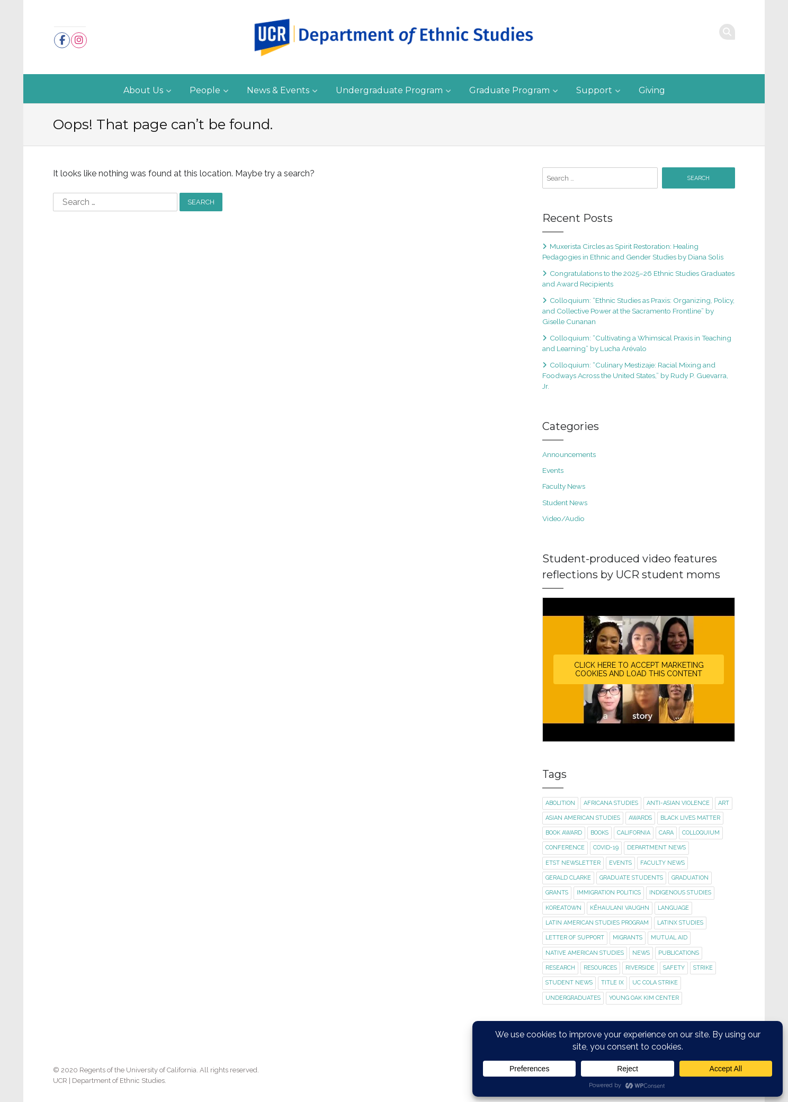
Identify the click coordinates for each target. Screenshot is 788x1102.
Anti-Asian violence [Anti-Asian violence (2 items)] (678, 803)
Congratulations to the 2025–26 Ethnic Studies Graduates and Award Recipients (638, 278)
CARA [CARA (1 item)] (666, 832)
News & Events (278, 90)
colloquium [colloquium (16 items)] (701, 832)
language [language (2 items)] (673, 907)
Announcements (569, 454)
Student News (564, 502)
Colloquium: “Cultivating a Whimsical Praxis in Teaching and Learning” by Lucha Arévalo (636, 343)
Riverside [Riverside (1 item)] (640, 967)
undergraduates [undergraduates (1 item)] (573, 998)
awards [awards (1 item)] (640, 817)
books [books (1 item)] (599, 832)
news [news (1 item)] (641, 952)
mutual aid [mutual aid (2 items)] (669, 937)
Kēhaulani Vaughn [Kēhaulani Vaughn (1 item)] (619, 907)
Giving (652, 90)
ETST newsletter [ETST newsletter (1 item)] (573, 862)
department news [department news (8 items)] (656, 847)
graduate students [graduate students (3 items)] (631, 877)
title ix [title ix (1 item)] (612, 982)
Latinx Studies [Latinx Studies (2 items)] (680, 922)
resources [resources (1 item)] (600, 967)
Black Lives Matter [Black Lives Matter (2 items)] (690, 817)
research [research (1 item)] (560, 967)
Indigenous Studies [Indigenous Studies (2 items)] (680, 892)
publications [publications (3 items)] (678, 952)
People (205, 90)
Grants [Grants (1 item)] (556, 892)
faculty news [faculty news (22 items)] (662, 862)
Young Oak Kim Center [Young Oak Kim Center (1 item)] (644, 998)
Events (552, 470)
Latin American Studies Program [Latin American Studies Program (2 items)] (597, 922)
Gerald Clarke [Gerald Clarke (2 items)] (568, 877)
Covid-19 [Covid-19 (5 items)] (606, 847)
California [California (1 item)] (633, 832)
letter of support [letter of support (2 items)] (574, 937)
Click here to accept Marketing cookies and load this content (639, 669)
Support (594, 90)
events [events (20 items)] (620, 862)
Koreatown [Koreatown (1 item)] (563, 907)
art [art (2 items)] (723, 803)
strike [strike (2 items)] (703, 967)
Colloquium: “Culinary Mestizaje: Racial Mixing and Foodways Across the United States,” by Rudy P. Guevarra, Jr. (635, 376)
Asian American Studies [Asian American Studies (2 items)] (582, 817)
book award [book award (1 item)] (563, 832)
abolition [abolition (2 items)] (560, 803)
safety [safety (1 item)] (674, 967)
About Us (143, 90)
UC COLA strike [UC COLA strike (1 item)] (655, 982)
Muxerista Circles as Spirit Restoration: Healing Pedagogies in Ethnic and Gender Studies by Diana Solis (632, 251)
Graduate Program (509, 90)
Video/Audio (563, 518)
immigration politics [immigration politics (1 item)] (609, 892)
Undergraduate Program (389, 90)
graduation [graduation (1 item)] (690, 877)
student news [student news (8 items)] (569, 982)
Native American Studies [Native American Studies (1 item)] (584, 952)
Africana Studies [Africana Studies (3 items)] (611, 803)
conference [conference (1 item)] (565, 847)
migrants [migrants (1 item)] (627, 937)
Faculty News (563, 486)
